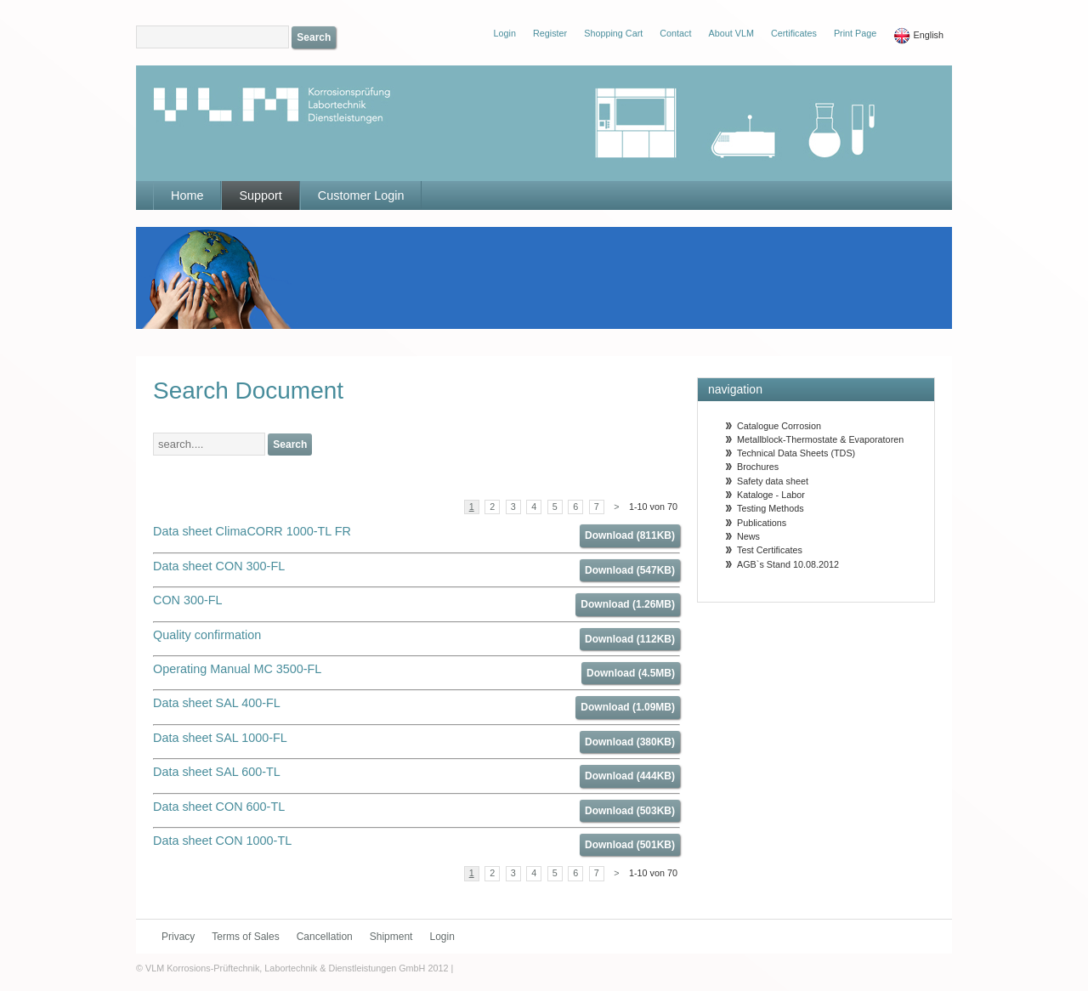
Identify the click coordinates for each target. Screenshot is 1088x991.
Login (441, 937)
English (918, 35)
